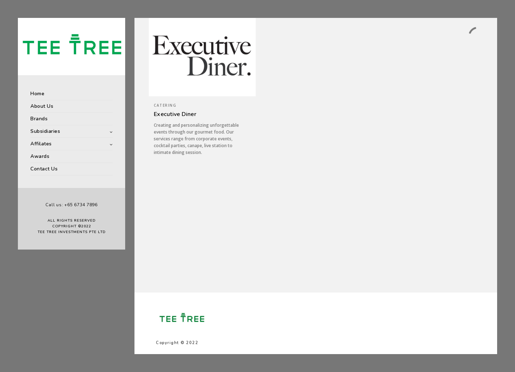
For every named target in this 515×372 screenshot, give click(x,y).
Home (37, 93)
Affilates (41, 143)
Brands (39, 118)
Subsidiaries (45, 131)
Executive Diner (175, 114)
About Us (41, 106)
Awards (39, 156)
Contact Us (44, 168)
